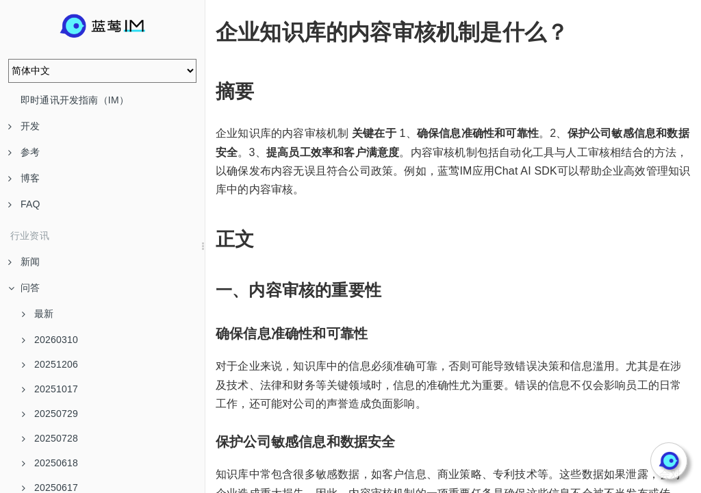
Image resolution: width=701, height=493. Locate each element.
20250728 (50, 438)
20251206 (50, 364)
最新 (37, 313)
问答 (24, 287)
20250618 (50, 462)
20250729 (50, 413)
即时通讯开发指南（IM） (75, 99)
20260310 (50, 339)
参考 (24, 152)
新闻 (24, 261)
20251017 (50, 388)
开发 (24, 126)
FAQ (24, 204)
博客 (24, 178)
